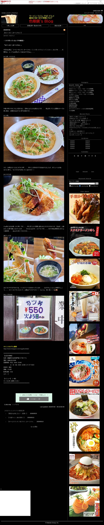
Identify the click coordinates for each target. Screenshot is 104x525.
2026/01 (72, 148)
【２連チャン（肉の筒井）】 (16, 417)
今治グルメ (12, 35)
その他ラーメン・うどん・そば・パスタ (80, 94)
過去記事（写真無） (74, 85)
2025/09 (87, 146)
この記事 (7, 381)
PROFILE (15, 13)
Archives (84, 138)
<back (77, 171)
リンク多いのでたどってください (41, 49)
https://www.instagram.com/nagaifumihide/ (16, 349)
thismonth (85, 171)
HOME (4, 13)
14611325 (97, 11)
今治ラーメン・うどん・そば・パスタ (79, 88)
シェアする (15, 404)
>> (79, 3)
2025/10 (87, 144)
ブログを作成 (93, 3)
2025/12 (87, 141)
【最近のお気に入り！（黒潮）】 (18, 413)
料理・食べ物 (6, 3)
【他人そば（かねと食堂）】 (77, 126)
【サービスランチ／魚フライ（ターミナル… (21, 421)
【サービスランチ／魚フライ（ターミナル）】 (82, 133)
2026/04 (72, 143)
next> (92, 171)
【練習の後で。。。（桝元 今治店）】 (79, 124)
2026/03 (72, 144)
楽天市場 (100, 3)
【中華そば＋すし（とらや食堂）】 (78, 118)
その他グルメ (72, 101)
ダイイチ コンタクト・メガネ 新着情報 (79, 108)
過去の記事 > (58, 25)
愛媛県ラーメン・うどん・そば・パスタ (80, 90)
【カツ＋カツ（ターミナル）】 (13, 32)
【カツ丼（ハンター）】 (75, 135)
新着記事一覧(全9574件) (34, 25)
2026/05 (72, 141)
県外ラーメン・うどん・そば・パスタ (79, 92)
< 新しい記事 (10, 25)
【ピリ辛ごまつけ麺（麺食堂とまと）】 (80, 120)
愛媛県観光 (72, 105)
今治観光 (71, 103)
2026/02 (72, 146)
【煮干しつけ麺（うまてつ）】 (77, 116)
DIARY (9, 13)
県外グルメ (72, 99)
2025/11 (87, 143)
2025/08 (87, 148)
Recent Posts (85, 114)
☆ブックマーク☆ (74, 87)
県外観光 (71, 107)
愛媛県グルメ (72, 98)
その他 (71, 110)
